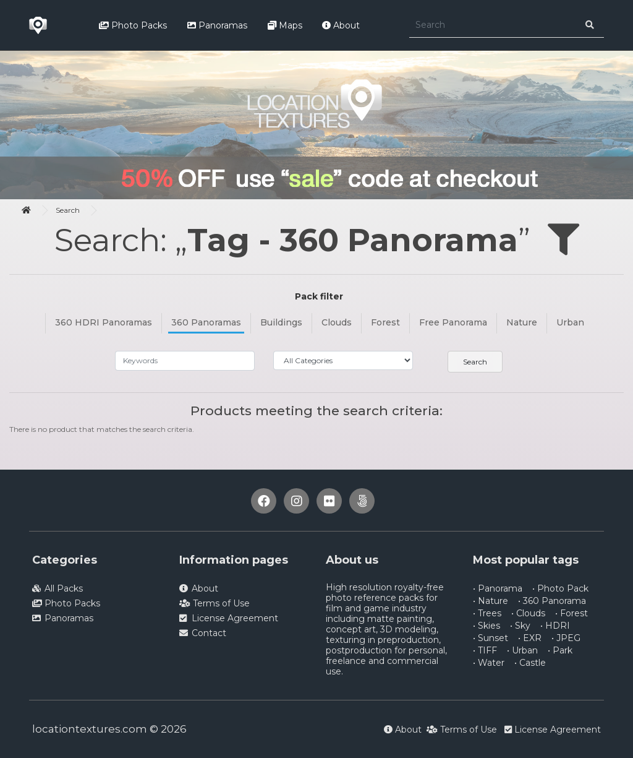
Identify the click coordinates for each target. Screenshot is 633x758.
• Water (488, 662)
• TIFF (485, 650)
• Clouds (528, 613)
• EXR (530, 638)
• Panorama (497, 588)
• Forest (571, 613)
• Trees (487, 613)
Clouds (336, 322)
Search (68, 210)
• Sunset (490, 638)
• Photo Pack (560, 588)
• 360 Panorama (552, 600)
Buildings (281, 322)
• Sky (520, 625)
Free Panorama (453, 322)
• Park (560, 650)
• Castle (530, 662)
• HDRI (555, 625)
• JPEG (565, 638)
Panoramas (217, 25)
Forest (385, 322)
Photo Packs (133, 25)
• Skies (486, 625)
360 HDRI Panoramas (103, 322)
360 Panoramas (206, 322)
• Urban (522, 650)
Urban (570, 322)
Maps (285, 25)
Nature (521, 322)
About (341, 25)
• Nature (490, 600)
